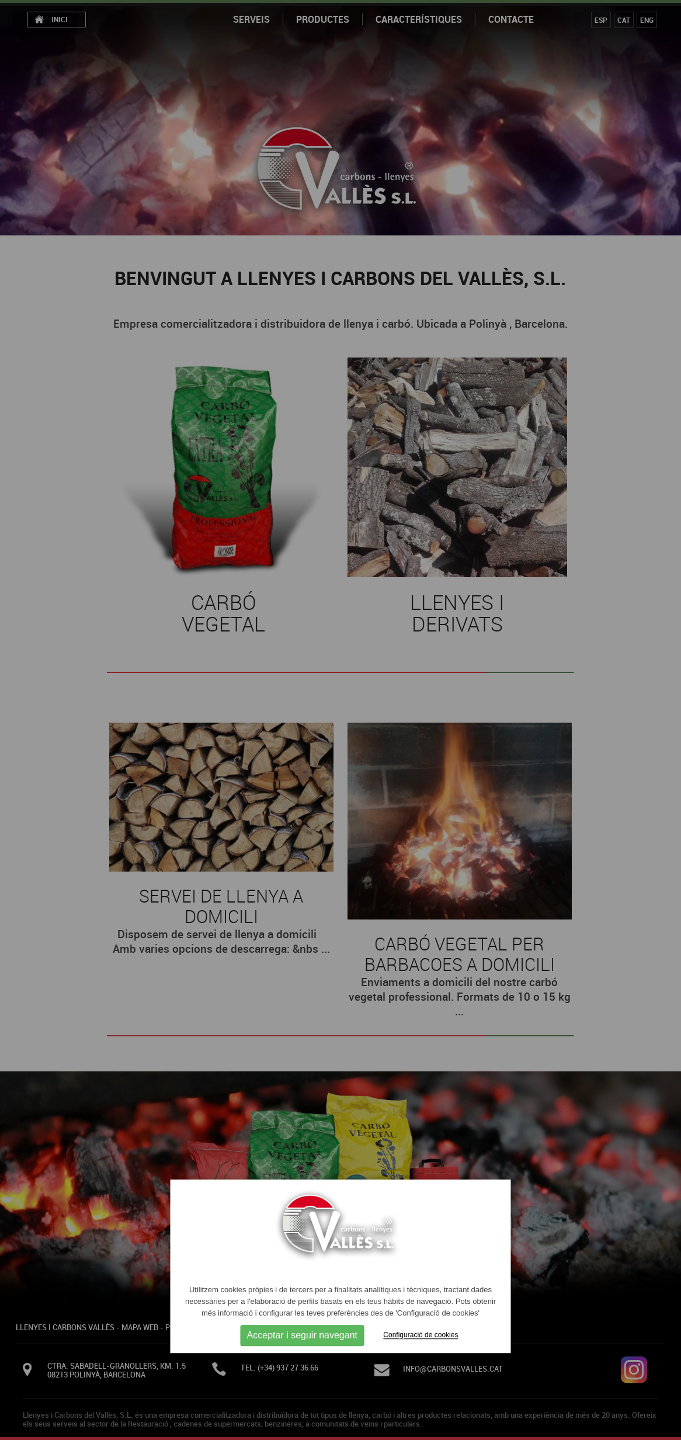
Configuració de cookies (420, 1335)
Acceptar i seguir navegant (302, 1336)
